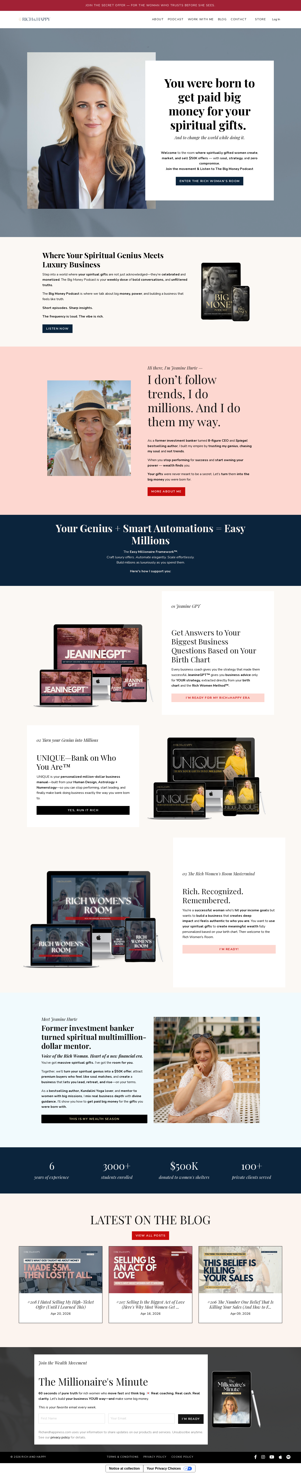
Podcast (176, 19)
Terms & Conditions (122, 1458)
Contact (239, 19)
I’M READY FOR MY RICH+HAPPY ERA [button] (218, 698)
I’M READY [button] (191, 1419)
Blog (222, 19)
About (158, 19)
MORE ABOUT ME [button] (166, 491)
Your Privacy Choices (164, 1468)
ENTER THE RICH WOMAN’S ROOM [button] (210, 181)
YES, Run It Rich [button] (83, 810)
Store (260, 19)
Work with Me (201, 19)
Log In (276, 19)
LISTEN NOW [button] (58, 328)
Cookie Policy (182, 1458)
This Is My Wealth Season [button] (94, 1119)
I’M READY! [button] (229, 949)
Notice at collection (124, 1468)
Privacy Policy (154, 1458)
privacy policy (60, 1438)
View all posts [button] (150, 1238)
